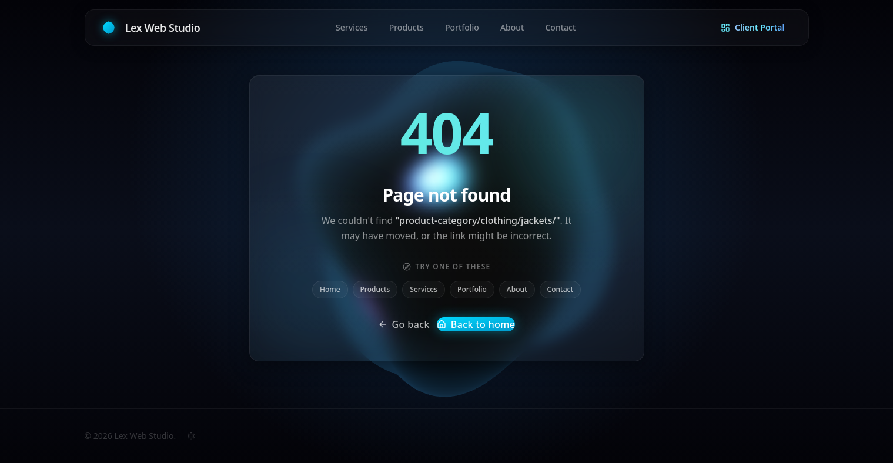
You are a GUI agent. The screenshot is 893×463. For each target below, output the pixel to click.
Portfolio (472, 289)
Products (375, 289)
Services (423, 289)
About (517, 289)
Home (330, 289)
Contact (560, 289)
